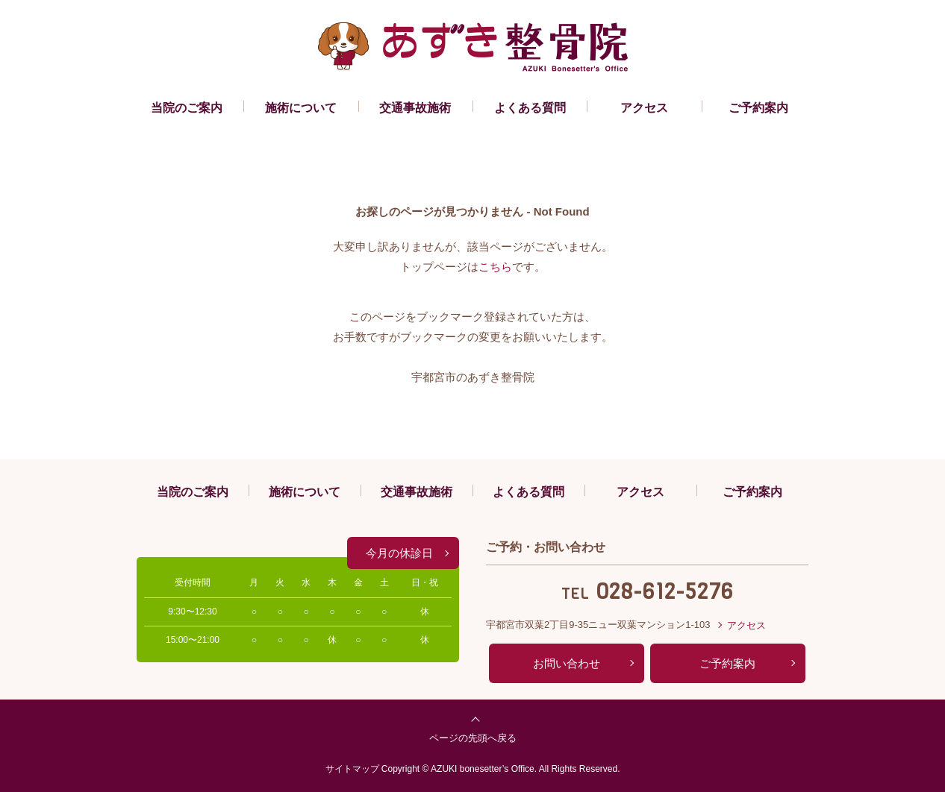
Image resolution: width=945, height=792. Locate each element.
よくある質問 (530, 107)
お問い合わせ (566, 663)
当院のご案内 (186, 107)
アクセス (644, 107)
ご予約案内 (758, 107)
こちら (495, 266)
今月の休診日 (399, 553)
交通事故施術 (415, 107)
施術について (301, 107)
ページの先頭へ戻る (473, 738)
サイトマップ (352, 769)
